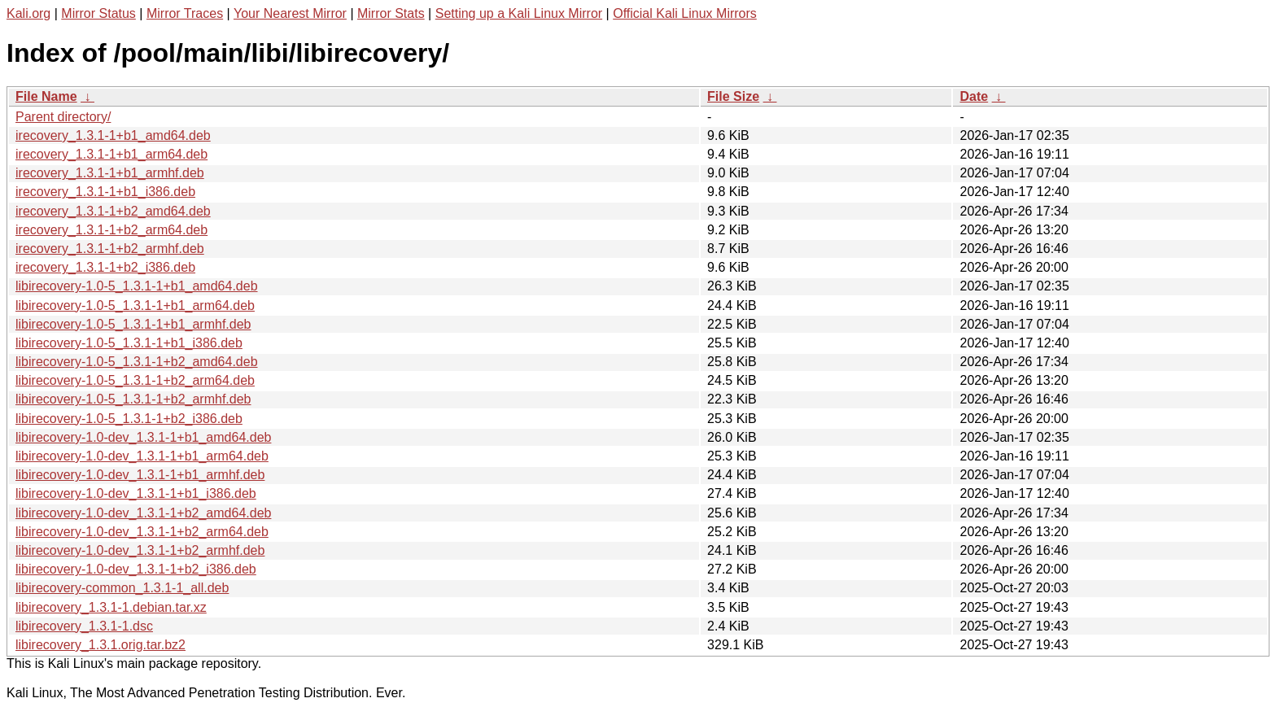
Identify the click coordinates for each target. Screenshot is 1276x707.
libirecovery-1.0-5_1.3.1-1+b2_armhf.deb (133, 399)
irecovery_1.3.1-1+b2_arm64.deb (111, 230)
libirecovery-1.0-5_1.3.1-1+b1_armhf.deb (133, 324)
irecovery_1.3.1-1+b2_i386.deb (105, 267)
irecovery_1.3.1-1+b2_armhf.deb (109, 248)
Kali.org (28, 13)
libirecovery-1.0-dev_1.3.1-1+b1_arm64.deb (142, 456)
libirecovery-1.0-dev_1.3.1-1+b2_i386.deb (135, 569)
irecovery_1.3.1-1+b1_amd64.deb (113, 135)
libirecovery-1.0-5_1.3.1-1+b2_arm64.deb (135, 380)
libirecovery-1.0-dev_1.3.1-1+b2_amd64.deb (143, 513)
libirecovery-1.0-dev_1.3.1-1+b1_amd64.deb (143, 437)
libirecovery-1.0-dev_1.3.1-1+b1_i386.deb (135, 493)
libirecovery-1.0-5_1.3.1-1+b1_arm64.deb (135, 305)
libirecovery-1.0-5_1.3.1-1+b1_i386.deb (129, 343)
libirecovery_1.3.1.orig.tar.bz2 (100, 645)
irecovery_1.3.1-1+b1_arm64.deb (111, 154)
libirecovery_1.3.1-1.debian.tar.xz (111, 607)
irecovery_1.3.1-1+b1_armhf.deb (109, 173)
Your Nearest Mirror (290, 13)
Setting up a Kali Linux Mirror (518, 13)
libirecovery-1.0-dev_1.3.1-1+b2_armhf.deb (139, 550)
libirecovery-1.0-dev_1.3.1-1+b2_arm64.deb (142, 532)
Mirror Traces (184, 13)
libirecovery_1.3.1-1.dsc (84, 626)
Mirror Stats (391, 13)
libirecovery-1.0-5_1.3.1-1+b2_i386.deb (129, 419)
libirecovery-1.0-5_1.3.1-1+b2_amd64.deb (136, 362)
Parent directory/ (63, 117)
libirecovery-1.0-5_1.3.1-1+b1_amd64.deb (136, 286)
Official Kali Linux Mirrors (685, 13)
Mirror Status (98, 13)
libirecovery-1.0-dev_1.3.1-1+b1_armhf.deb (139, 475)
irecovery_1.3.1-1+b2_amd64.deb (113, 211)
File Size (733, 96)
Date (973, 96)
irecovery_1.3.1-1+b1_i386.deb (105, 192)
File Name (46, 96)
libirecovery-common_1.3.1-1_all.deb (122, 588)
